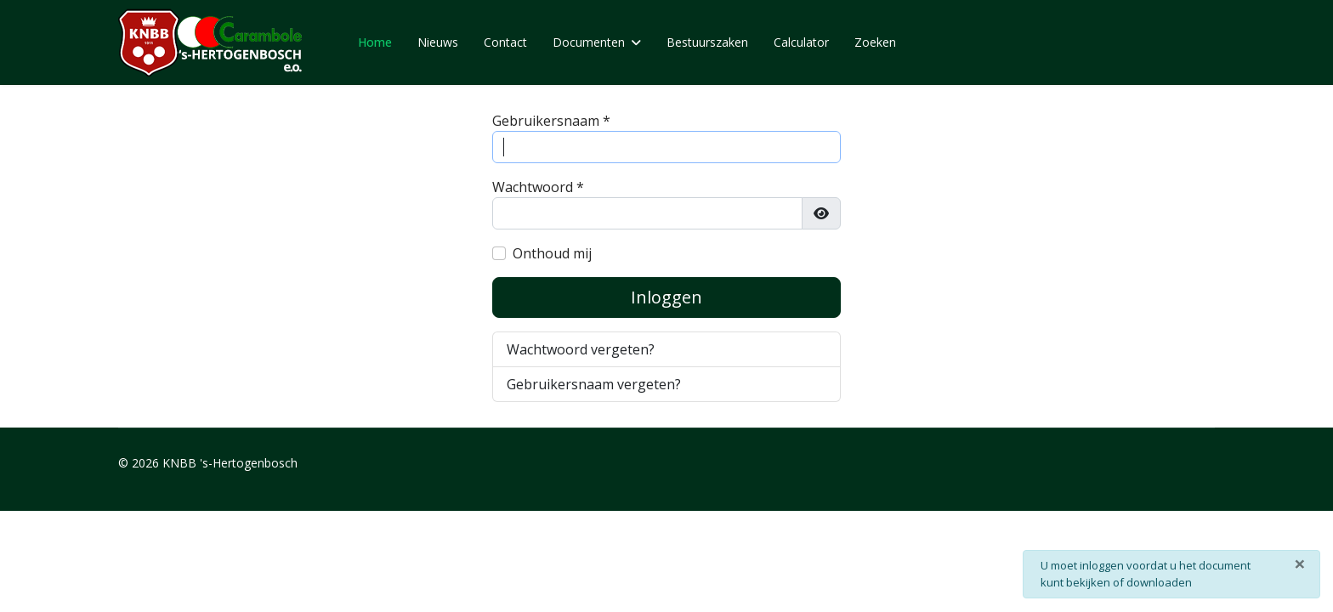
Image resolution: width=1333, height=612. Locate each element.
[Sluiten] (1299, 563)
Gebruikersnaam (551, 120)
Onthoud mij (552, 253)
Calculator (801, 42)
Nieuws (437, 42)
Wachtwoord (538, 187)
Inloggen (666, 297)
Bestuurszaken (707, 42)
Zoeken (875, 42)
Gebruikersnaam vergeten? (594, 384)
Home (375, 42)
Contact (505, 42)
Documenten (589, 42)
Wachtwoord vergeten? (581, 349)
